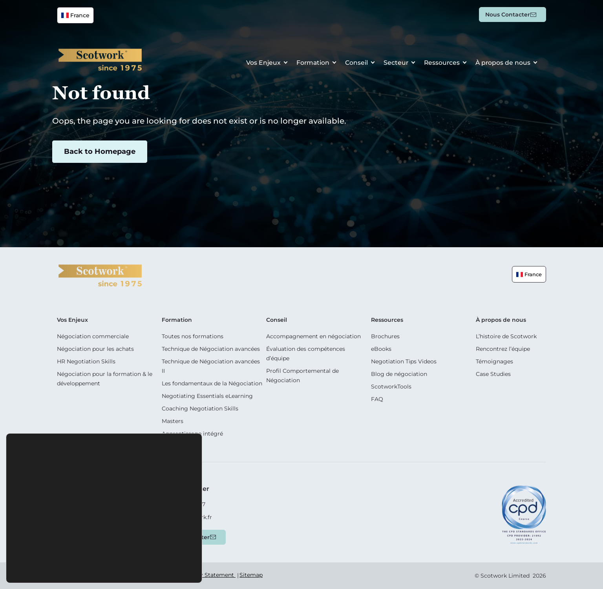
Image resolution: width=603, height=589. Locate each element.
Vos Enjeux (260, 63)
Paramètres (148, 566)
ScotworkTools (391, 386)
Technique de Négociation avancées (211, 348)
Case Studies (493, 373)
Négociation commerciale (93, 336)
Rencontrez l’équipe (503, 348)
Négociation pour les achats (95, 348)
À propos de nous (502, 63)
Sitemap (251, 574)
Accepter (60, 566)
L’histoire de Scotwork (506, 336)
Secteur (394, 63)
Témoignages (494, 361)
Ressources (440, 63)
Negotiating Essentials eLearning (207, 395)
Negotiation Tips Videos (404, 361)
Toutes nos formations (192, 336)
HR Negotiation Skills (86, 361)
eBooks (381, 348)
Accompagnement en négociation (313, 336)
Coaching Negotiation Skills (200, 408)
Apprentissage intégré (192, 433)
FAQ (377, 399)
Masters (172, 421)
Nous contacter (507, 14)
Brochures (385, 336)
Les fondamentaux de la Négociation (212, 383)
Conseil (354, 63)
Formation (310, 63)
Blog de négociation (399, 373)
